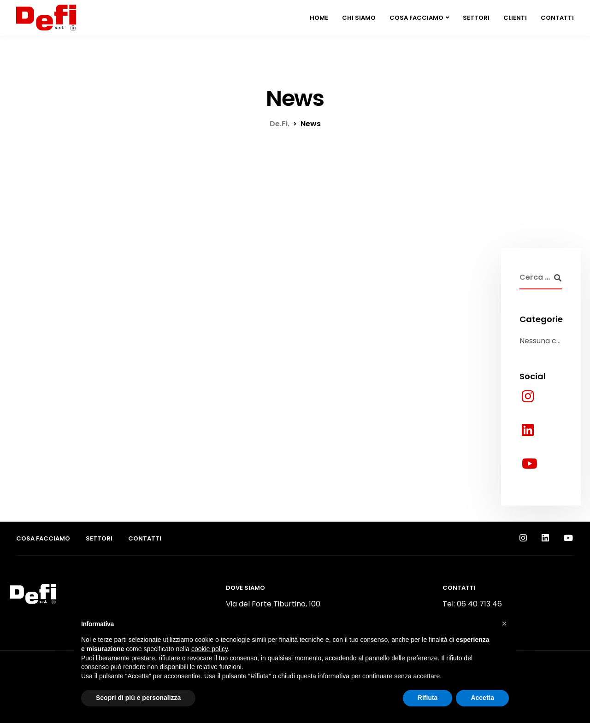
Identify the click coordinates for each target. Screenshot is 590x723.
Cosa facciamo (416, 17)
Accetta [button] (482, 697)
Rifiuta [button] (428, 697)
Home (319, 17)
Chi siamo (359, 17)
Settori (476, 17)
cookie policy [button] (209, 648)
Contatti (557, 17)
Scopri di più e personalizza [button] (138, 697)
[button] (504, 623)
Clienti (515, 17)
